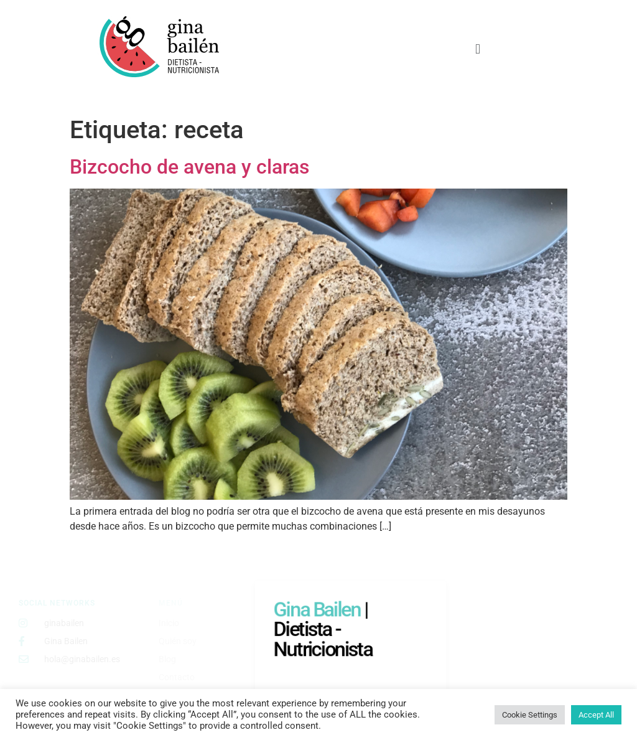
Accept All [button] (596, 714)
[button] (477, 48)
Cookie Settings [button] (529, 714)
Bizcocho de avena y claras (189, 167)
